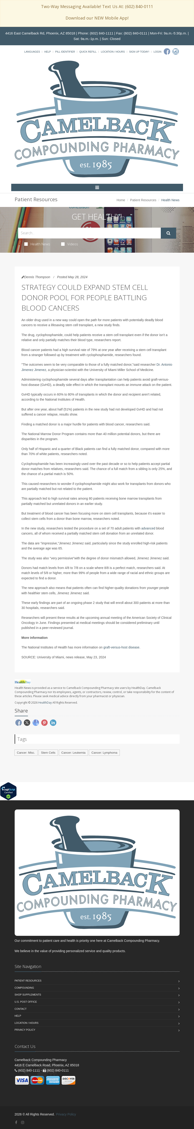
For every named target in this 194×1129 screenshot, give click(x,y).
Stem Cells (48, 752)
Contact (21, 1008)
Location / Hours (113, 51)
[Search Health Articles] (89, 233)
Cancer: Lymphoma (104, 752)
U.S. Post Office (26, 1001)
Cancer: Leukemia (73, 752)
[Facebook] (167, 51)
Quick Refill (87, 51)
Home (121, 200)
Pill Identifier (65, 51)
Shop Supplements (28, 994)
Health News (37, 244)
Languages (32, 51)
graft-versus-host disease (121, 647)
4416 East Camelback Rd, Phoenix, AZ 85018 (40, 33)
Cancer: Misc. (26, 752)
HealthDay (45, 703)
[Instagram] (175, 51)
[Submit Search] (168, 233)
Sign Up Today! (139, 51)
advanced (148, 528)
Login (157, 51)
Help (47, 51)
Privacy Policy (25, 1029)
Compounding (24, 987)
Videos (69, 244)
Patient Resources (143, 200)
